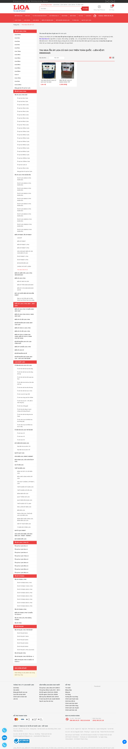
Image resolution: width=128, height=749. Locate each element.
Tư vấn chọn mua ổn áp (40, 15)
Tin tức (81, 15)
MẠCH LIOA (44, 744)
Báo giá (45, 1)
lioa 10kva (27, 20)
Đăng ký (103, 10)
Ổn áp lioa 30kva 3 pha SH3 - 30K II (49, 686)
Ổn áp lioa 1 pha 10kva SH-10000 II (49, 684)
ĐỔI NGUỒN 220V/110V (95, 744)
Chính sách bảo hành (71, 699)
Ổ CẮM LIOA (53, 744)
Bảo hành (73, 15)
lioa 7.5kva (18, 20)
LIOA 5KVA (60, 744)
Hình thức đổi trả (70, 697)
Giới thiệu (16, 684)
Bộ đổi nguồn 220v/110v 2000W (48, 691)
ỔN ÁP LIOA (20, 744)
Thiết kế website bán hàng (48, 747)
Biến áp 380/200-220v (47, 20)
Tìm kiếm (68, 684)
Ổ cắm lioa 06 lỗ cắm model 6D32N (49, 695)
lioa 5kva (88, 15)
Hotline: (105, 15)
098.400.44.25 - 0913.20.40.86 (80, 717)
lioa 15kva (36, 20)
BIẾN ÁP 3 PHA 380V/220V (33, 744)
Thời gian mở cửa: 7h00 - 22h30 (21, 1)
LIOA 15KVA (84, 744)
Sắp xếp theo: (42, 57)
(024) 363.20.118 (98, 717)
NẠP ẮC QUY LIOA (108, 744)
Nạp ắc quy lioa (86, 20)
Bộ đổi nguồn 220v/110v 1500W (48, 688)
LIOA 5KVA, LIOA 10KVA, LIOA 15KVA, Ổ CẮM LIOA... (68, 4)
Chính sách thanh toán (71, 695)
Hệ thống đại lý (54, 15)
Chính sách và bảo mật (20, 693)
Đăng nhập (97, 10)
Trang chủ (19, 15)
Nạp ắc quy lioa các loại (46, 697)
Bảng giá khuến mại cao (20, 688)
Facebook (97, 682)
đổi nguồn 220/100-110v (63, 20)
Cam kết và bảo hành (19, 691)
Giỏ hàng (68, 691)
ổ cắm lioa (75, 20)
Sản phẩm (64, 15)
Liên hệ (15, 695)
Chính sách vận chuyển (72, 704)
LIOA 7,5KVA (68, 744)
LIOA (14, 744)
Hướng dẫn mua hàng (71, 693)
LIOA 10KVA (76, 744)
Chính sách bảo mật (71, 706)
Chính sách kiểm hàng (71, 702)
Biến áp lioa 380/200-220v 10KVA (49, 693)
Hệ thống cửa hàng (36, 1)
